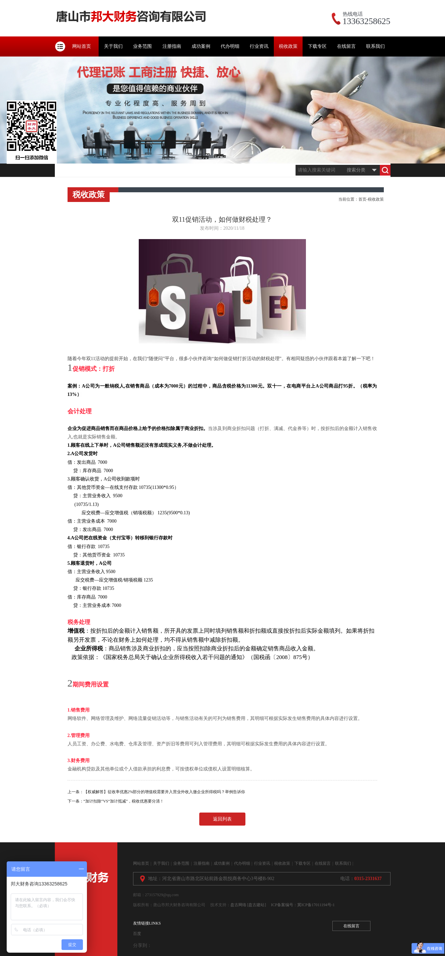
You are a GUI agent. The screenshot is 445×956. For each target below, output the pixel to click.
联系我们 (375, 46)
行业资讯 (259, 46)
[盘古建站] (256, 904)
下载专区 (317, 46)
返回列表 (222, 819)
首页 (362, 199)
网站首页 (81, 46)
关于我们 (113, 46)
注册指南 (171, 46)
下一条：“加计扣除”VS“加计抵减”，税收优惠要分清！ (116, 801)
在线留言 (346, 46)
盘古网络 (238, 904)
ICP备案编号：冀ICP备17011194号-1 (303, 904)
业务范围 (142, 46)
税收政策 (288, 46)
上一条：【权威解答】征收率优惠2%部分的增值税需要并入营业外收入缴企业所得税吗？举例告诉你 (156, 791)
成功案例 (201, 46)
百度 (137, 933)
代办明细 (230, 46)
